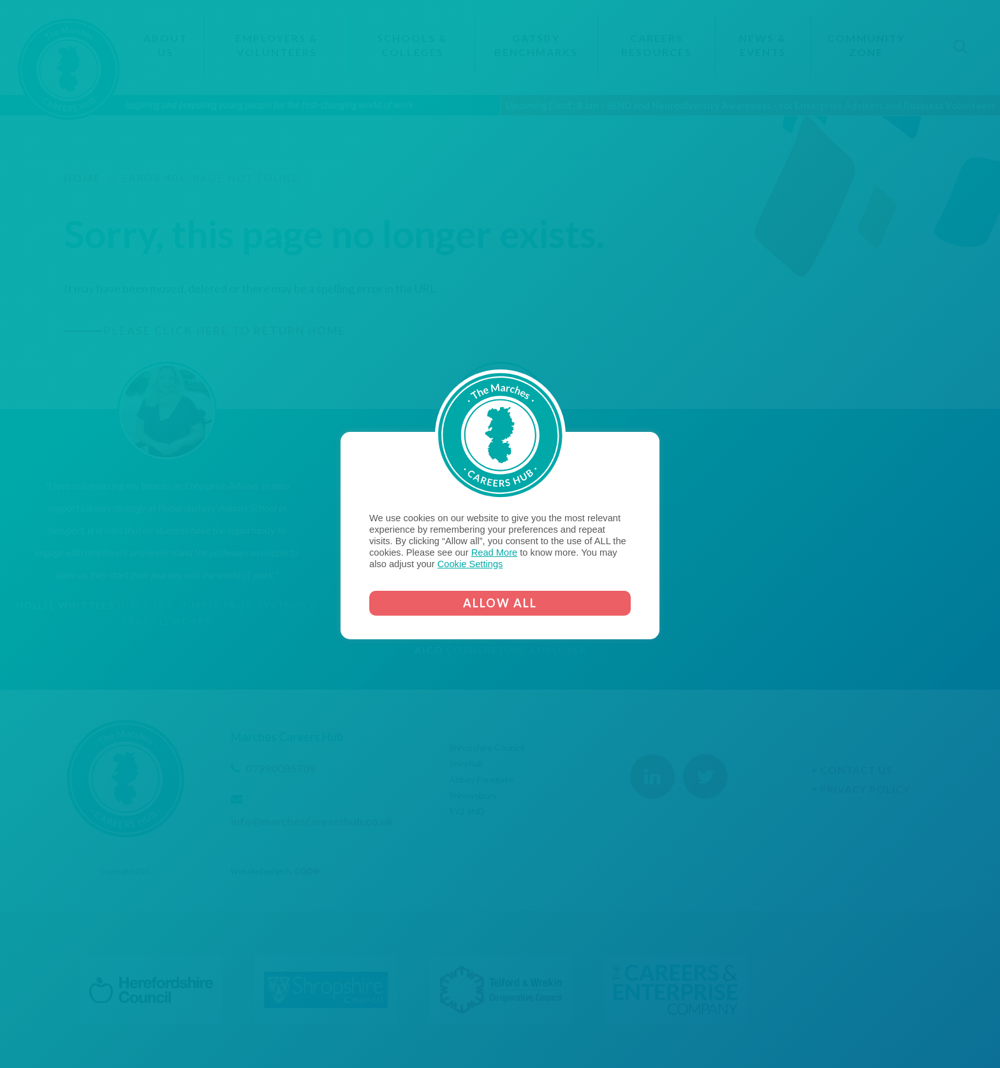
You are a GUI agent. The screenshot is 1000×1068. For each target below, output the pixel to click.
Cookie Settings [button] (470, 564)
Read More (494, 552)
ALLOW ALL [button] (500, 603)
